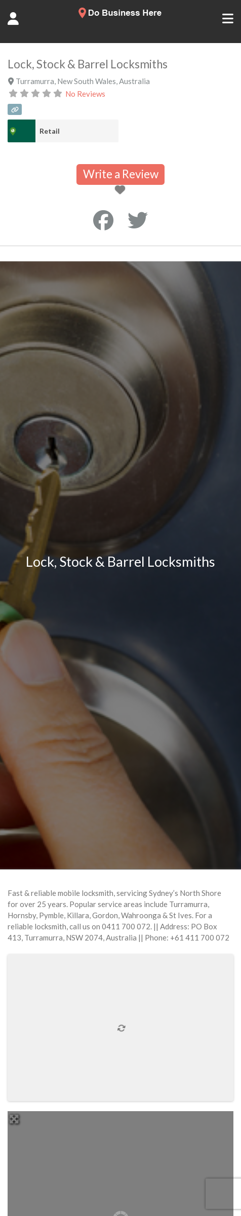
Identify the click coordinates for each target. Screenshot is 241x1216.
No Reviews (85, 93)
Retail (49, 131)
